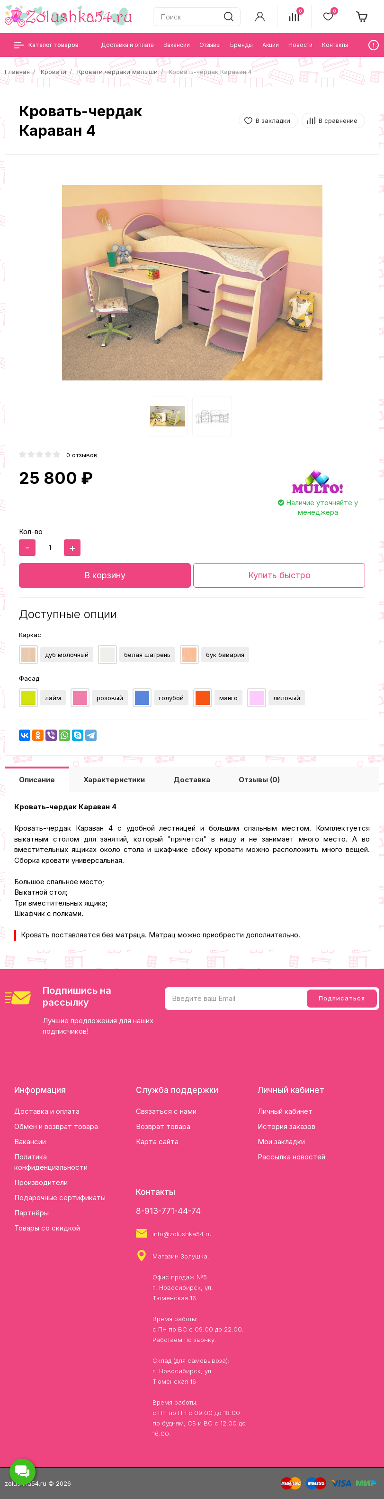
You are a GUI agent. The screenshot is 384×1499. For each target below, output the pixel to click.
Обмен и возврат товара (56, 1126)
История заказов (286, 1126)
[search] (229, 16)
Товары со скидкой (47, 1227)
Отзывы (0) (259, 779)
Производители (41, 1182)
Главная (17, 71)
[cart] (362, 16)
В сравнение (338, 120)
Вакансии (30, 1141)
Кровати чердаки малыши (117, 71)
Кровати (53, 71)
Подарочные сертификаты (60, 1197)
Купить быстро (279, 575)
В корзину (104, 575)
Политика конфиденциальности (51, 1162)
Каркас (30, 634)
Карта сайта (157, 1141)
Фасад (29, 678)
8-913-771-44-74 (168, 1211)
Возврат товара (163, 1126)
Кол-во (31, 531)
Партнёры (31, 1212)
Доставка (191, 779)
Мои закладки (281, 1141)
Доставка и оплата (47, 1111)
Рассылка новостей (291, 1156)
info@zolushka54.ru (182, 1234)
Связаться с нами (166, 1111)
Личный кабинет (285, 1111)
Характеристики (114, 779)
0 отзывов (82, 455)
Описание (37, 779)
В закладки (273, 120)
